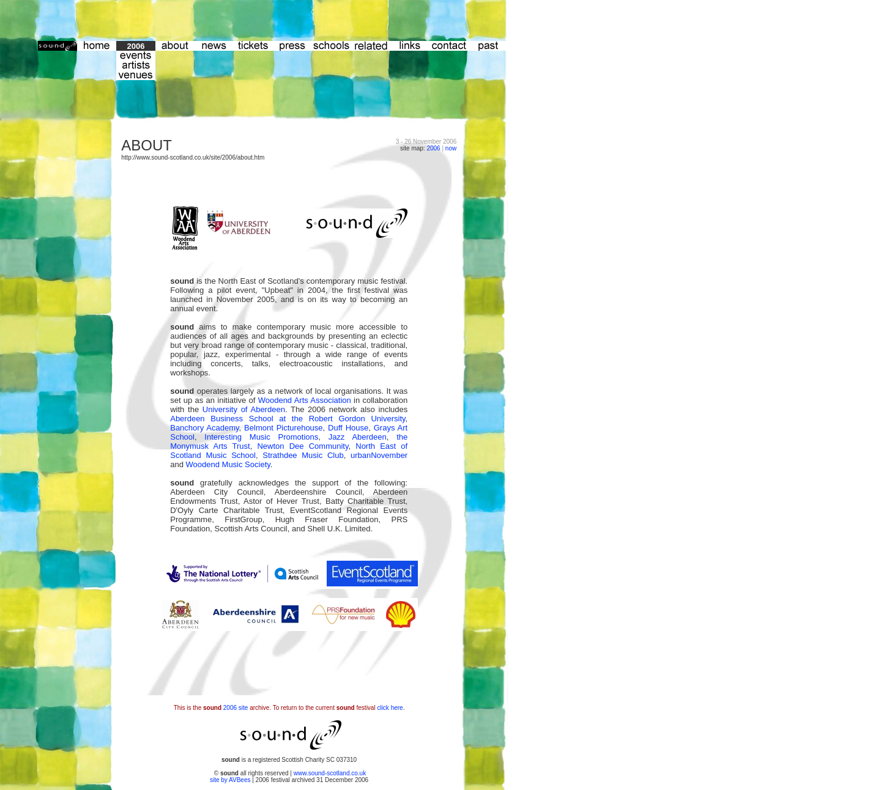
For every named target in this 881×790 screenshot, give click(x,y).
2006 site (235, 707)
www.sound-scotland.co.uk (330, 773)
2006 (433, 148)
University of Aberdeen (244, 409)
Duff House (348, 427)
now (450, 148)
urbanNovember (379, 455)
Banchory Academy (204, 427)
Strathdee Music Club (302, 455)
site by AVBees (231, 780)
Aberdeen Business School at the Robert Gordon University (287, 418)
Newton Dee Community (302, 446)
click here (390, 707)
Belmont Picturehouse (283, 427)
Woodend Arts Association (304, 400)
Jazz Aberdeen (358, 436)
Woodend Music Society (228, 464)
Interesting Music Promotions (261, 436)
